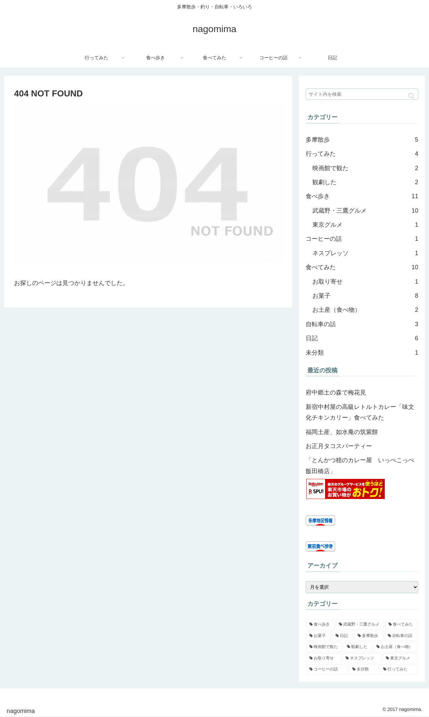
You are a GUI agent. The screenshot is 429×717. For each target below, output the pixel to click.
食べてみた (362, 267)
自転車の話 (362, 324)
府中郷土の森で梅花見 (336, 392)
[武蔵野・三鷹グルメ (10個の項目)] (360, 625)
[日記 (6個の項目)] (342, 636)
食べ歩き (362, 196)
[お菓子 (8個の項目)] (318, 636)
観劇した (365, 182)
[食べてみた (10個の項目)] (401, 625)
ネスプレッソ (365, 253)
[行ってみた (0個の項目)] (399, 669)
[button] (411, 96)
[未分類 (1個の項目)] (364, 669)
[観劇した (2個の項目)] (358, 647)
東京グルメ (365, 224)
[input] (362, 94)
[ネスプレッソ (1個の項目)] (362, 658)
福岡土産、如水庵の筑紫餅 (342, 432)
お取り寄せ (365, 281)
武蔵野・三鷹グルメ (365, 210)
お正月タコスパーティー (339, 446)
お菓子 (365, 295)
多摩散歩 (362, 139)
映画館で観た (365, 168)
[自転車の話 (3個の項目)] (401, 636)
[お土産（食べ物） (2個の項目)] (395, 647)
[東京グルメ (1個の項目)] (400, 658)
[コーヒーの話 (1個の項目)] (327, 669)
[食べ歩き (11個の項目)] (320, 625)
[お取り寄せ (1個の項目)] (323, 658)
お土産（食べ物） (365, 309)
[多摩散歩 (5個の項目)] (369, 636)
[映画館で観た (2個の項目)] (324, 647)
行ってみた (362, 153)
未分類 (362, 352)
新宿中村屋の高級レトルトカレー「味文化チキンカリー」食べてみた (360, 412)
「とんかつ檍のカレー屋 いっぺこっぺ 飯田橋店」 (362, 465)
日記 (362, 338)
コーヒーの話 (362, 238)
